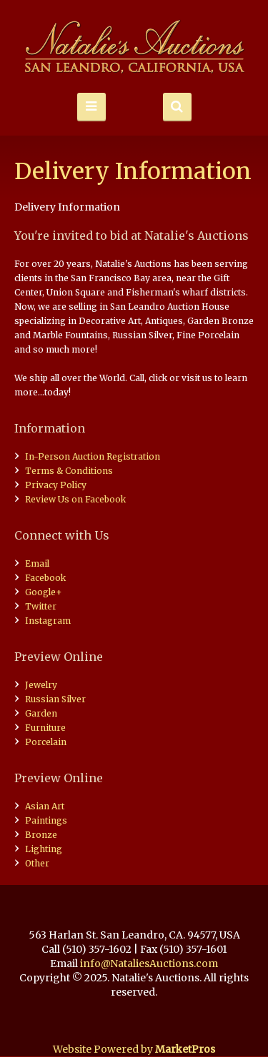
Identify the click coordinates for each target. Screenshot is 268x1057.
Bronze (41, 834)
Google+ (43, 592)
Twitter (40, 606)
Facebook (45, 577)
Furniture (45, 727)
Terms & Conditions (69, 470)
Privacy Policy (55, 485)
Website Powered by (134, 1049)
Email (37, 563)
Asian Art (44, 806)
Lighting (43, 849)
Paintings (46, 820)
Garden (41, 713)
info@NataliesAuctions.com (149, 963)
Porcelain (45, 742)
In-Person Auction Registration (92, 456)
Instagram (48, 620)
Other (37, 863)
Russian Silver (55, 699)
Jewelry (41, 684)
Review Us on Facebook (75, 499)
